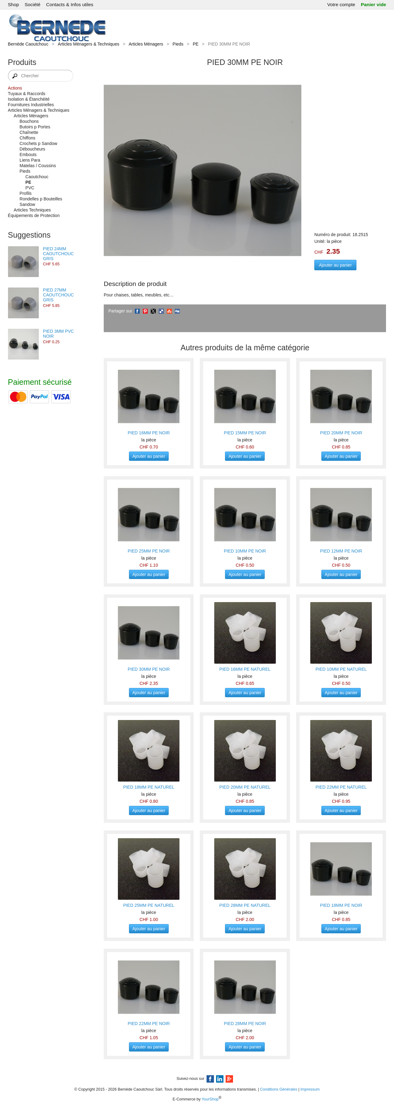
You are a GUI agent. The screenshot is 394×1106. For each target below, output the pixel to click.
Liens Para (30, 160)
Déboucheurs (32, 149)
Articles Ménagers (146, 44)
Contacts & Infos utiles (69, 4)
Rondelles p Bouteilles (41, 199)
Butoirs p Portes (35, 127)
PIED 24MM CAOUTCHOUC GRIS (58, 253)
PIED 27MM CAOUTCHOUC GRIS (58, 295)
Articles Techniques (32, 210)
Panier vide (373, 4)
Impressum (310, 1089)
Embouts (28, 154)
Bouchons (29, 121)
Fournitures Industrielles (31, 105)
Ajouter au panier (335, 265)
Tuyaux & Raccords (27, 93)
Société (32, 4)
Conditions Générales (278, 1089)
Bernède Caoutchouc (28, 44)
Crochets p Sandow (38, 143)
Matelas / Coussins (38, 165)
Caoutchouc (37, 177)
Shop (13, 4)
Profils (26, 193)
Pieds (178, 44)
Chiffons (27, 138)
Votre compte (341, 4)
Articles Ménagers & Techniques (88, 44)
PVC (30, 188)
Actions (15, 88)
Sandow (27, 204)
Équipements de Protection (34, 215)
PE (196, 44)
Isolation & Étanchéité (29, 99)
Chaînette (29, 132)
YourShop (210, 1099)
